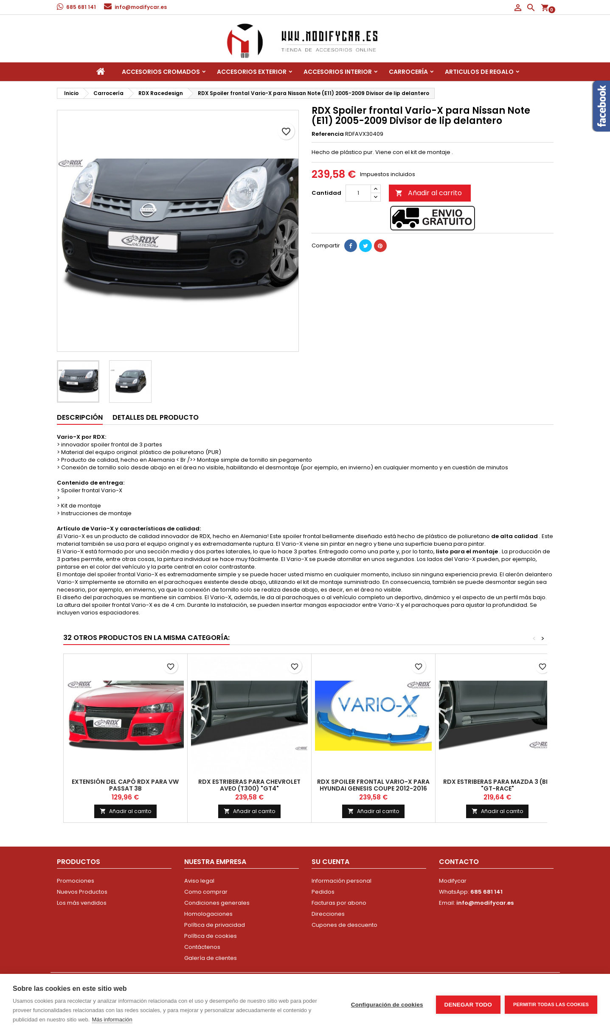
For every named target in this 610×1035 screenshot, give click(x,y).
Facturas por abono (339, 903)
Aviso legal (199, 881)
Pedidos (323, 892)
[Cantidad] (358, 193)
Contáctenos (202, 947)
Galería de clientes (210, 958)
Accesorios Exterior (252, 71)
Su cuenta (330, 862)
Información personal (341, 881)
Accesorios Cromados (161, 71)
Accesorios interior (338, 71)
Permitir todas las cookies (551, 1004)
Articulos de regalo (479, 71)
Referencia (328, 134)
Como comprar (206, 892)
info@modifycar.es (141, 7)
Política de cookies (210, 936)
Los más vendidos (82, 903)
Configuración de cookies (387, 1004)
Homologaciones (208, 914)
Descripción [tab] (80, 417)
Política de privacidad (214, 925)
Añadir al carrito (428, 193)
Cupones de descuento (344, 925)
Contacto (459, 862)
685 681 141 (81, 7)
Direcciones (328, 914)
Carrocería (408, 71)
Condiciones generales (217, 903)
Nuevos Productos (82, 892)
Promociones (75, 881)
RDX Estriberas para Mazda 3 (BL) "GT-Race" (497, 785)
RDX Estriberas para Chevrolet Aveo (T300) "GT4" (249, 785)
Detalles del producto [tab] (155, 417)
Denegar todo (468, 1004)
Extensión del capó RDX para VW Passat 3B (125, 785)
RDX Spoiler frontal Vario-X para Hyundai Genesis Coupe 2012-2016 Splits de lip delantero (373, 788)
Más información (112, 1019)
